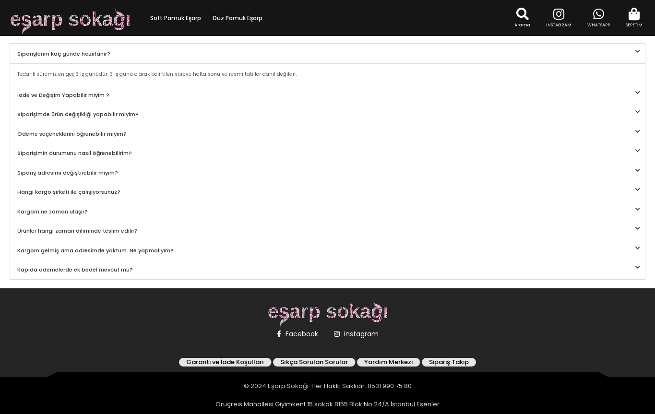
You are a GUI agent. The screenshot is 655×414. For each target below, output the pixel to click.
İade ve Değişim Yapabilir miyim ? (63, 95)
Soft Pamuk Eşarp (175, 18)
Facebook (297, 334)
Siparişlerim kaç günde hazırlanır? (63, 54)
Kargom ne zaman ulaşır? (52, 211)
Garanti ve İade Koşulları (225, 362)
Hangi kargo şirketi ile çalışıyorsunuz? (68, 192)
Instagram (356, 334)
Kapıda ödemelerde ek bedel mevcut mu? (75, 269)
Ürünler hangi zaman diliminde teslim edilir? (77, 231)
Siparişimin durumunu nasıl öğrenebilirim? (74, 153)
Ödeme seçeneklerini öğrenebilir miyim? (72, 134)
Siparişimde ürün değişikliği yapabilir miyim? (78, 114)
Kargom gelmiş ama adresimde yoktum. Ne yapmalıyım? (95, 250)
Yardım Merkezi (388, 362)
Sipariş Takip (449, 362)
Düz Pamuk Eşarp (237, 18)
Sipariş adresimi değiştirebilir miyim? (67, 173)
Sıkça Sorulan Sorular (314, 362)
